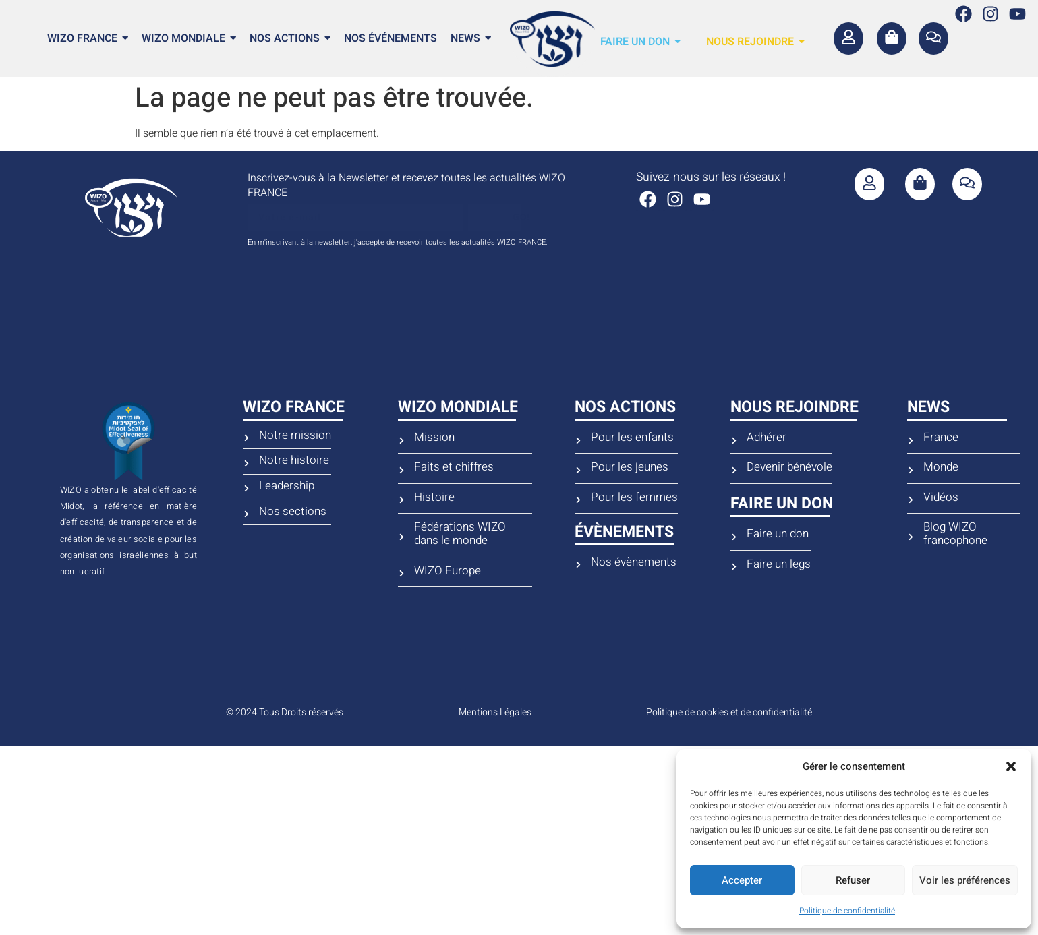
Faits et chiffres (454, 467)
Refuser (853, 880)
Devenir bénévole (789, 467)
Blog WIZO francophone (955, 534)
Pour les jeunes (629, 467)
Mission (434, 437)
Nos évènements (633, 562)
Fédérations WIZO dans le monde (460, 534)
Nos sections (292, 511)
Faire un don (778, 534)
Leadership (286, 486)
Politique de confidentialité (847, 911)
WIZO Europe (447, 571)
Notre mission (295, 435)
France (940, 437)
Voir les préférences (964, 880)
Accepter (742, 880)
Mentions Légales (495, 712)
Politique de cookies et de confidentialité (729, 712)
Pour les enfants (632, 437)
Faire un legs (779, 564)
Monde (940, 467)
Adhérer (766, 437)
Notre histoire (294, 460)
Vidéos (940, 497)
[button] (1011, 766)
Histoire (434, 497)
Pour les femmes (634, 497)
